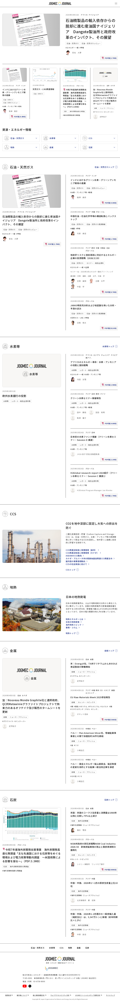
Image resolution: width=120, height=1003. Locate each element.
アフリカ (84, 15)
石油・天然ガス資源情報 (96, 224)
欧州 (93, 248)
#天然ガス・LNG (77, 318)
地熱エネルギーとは (74, 619)
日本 (93, 394)
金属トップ (109, 650)
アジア (18, 86)
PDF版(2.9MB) (109, 385)
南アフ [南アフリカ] (88, 358)
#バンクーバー (109, 112)
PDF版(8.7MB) (109, 292)
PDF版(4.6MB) (109, 424)
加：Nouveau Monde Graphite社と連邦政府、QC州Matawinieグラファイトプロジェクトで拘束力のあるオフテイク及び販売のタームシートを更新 (105, 96)
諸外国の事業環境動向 (75, 561)
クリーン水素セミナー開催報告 (85, 398)
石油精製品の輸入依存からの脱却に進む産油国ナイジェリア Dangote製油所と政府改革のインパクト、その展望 (31, 220)
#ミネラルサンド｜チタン (80, 709)
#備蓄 (72, 228)
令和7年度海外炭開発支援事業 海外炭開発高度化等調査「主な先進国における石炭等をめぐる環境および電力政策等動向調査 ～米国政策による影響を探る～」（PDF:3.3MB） (75, 98)
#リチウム (74, 676)
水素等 (6, 401)
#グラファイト (98, 112)
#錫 (110, 706)
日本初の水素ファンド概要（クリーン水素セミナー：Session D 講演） (93, 438)
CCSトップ (70, 569)
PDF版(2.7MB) (109, 58)
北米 (108, 86)
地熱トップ (70, 633)
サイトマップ (110, 995)
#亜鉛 (76, 706)
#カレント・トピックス (79, 859)
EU (101, 690)
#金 (71, 745)
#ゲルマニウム (94, 706)
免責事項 (9, 995)
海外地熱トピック (73, 624)
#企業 (86, 267)
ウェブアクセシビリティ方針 (60, 995)
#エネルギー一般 (72, 47)
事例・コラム (71, 627)
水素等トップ (108, 346)
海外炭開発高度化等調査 (77, 111)
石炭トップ (109, 799)
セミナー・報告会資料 (95, 263)
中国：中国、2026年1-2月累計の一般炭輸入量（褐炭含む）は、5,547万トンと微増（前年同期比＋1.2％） (94, 917)
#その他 (73, 776)
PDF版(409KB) (109, 870)
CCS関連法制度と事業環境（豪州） (81, 550)
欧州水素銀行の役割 (14, 396)
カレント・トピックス (86, 702)
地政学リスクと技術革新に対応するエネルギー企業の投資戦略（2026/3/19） (93, 256)
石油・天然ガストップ (104, 167)
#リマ (76, 745)
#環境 (19, 106)
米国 (91, 659)
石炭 (65, 111)
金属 (95, 108)
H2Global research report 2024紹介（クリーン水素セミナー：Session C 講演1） (93, 474)
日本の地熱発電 (72, 621)
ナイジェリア (94, 15)
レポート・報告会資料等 (21, 401)
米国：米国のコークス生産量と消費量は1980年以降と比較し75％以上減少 (93, 814)
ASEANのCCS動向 (74, 555)
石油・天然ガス (73, 43)
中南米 (102, 248)
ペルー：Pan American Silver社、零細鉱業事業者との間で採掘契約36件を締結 (93, 734)
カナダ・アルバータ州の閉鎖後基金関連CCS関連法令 (89, 558)
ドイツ (102, 394)
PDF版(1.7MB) (109, 239)
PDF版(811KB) (109, 328)
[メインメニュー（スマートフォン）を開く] (116, 3)
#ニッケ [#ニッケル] (94, 709)
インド (23, 86)
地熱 (70, 947)
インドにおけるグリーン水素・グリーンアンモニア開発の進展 (14, 92)
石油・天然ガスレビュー (91, 43)
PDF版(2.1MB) (109, 460)
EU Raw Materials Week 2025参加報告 (90, 697)
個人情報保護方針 (40, 995)
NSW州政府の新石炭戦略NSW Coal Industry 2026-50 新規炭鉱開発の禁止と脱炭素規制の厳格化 (93, 846)
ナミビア (114, 355)
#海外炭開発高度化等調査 (71, 115)
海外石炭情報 (83, 821)
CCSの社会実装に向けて (76, 564)
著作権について (23, 995)
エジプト (96, 355)
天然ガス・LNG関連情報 (43, 89)
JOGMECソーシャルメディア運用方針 (88, 995)
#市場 (82, 47)
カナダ (113, 86)
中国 (93, 212)
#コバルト (104, 706)
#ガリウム (83, 706)
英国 (113, 690)
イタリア (107, 690)
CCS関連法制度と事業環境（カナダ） (82, 552)
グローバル (80, 86)
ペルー (94, 728)
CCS (61, 947)
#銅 (71, 706)
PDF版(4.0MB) (18, 117)
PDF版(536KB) (109, 720)
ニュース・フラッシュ (106, 108)
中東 (97, 248)
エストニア (90, 693)
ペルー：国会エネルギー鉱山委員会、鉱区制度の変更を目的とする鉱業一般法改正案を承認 (93, 765)
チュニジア (105, 355)
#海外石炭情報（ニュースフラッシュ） (85, 825)
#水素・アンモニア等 (9, 106)
